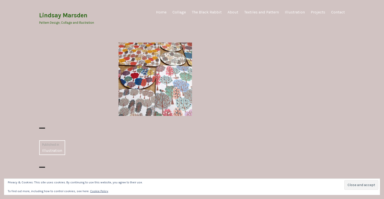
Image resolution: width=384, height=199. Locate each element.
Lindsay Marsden (63, 15)
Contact (338, 12)
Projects (318, 12)
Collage (179, 12)
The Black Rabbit (207, 12)
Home (161, 12)
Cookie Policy (99, 191)
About (233, 12)
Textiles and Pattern (261, 12)
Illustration (295, 12)
